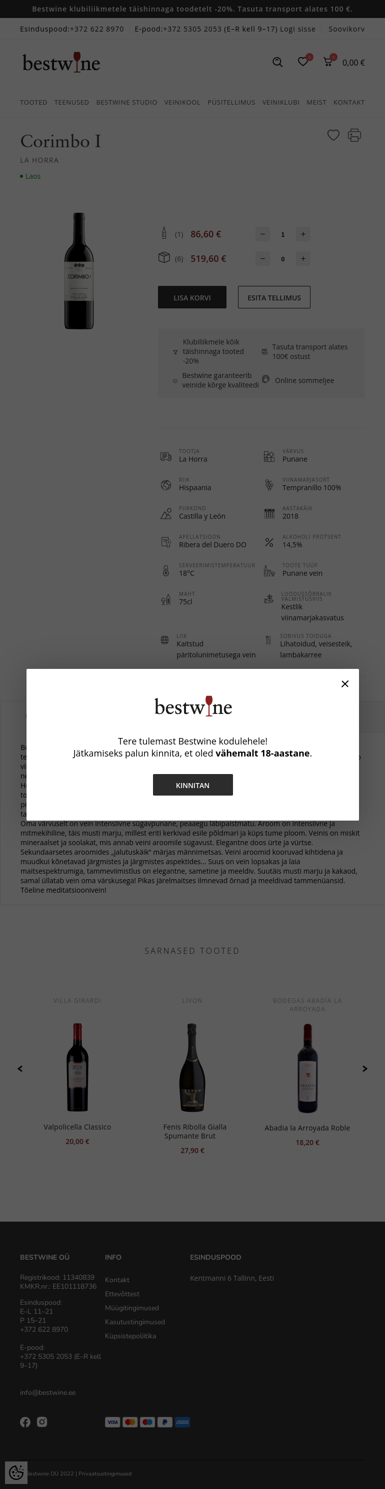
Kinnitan (193, 785)
